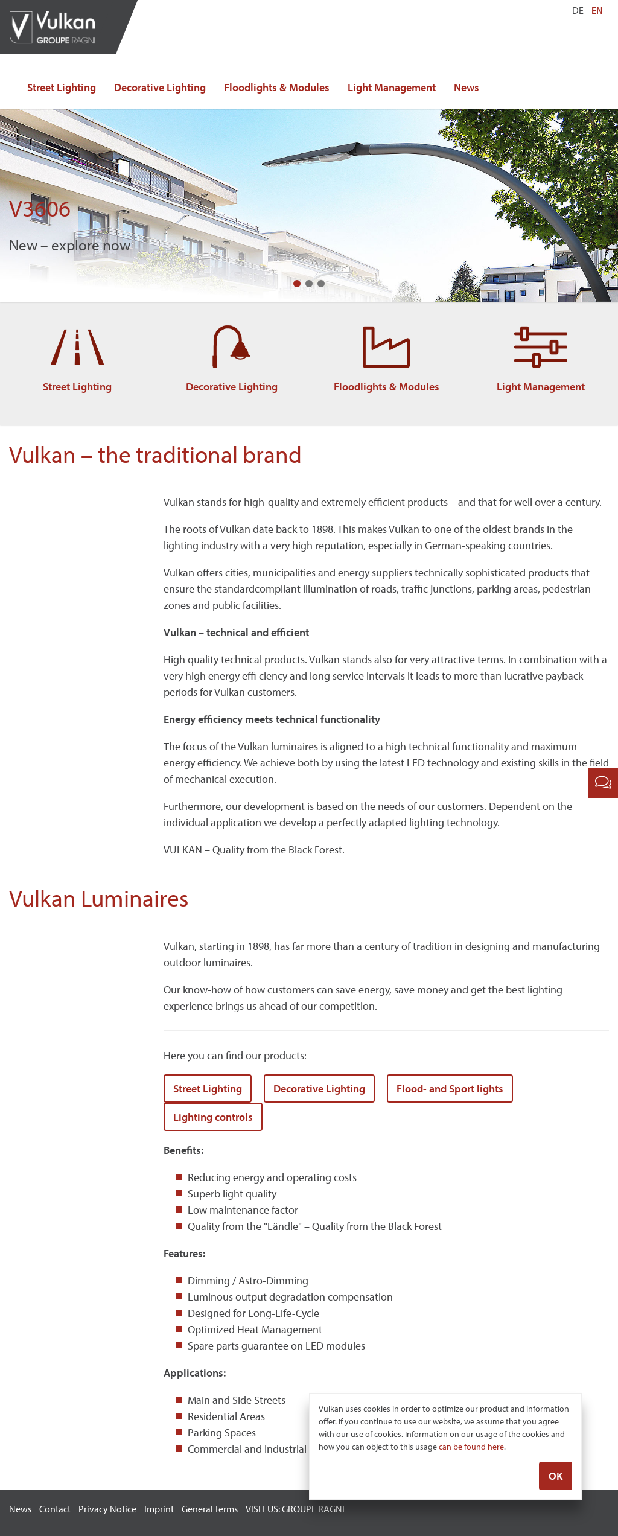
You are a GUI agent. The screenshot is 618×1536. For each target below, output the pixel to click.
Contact (55, 1509)
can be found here (471, 1447)
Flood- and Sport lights (450, 1088)
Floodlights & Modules (277, 87)
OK (555, 1477)
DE (578, 10)
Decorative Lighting (160, 87)
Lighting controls (213, 1117)
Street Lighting (61, 87)
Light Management (392, 87)
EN (597, 10)
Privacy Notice (107, 1509)
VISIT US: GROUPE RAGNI (295, 1509)
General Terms (210, 1509)
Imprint (159, 1509)
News (466, 87)
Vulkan (57, 27)
